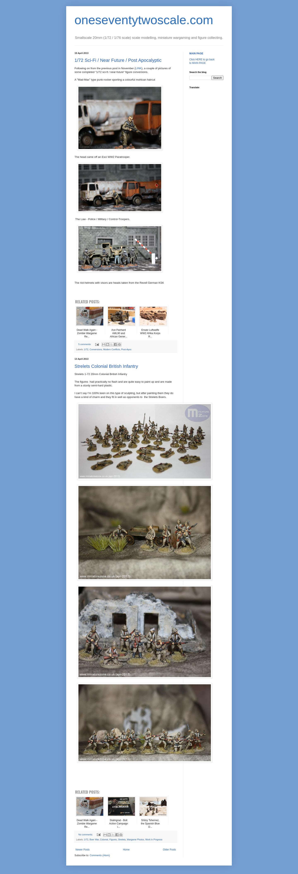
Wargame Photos (135, 839)
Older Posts (169, 849)
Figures (113, 839)
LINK (139, 68)
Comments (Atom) (100, 855)
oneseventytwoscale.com (143, 20)
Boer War (94, 839)
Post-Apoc (126, 349)
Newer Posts (83, 849)
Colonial (104, 839)
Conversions (96, 349)
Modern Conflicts (111, 349)
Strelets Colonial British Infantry (106, 366)
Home (126, 849)
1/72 (86, 349)
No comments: (86, 834)
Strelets (122, 839)
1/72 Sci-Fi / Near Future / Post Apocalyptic (118, 60)
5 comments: (85, 344)
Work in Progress (153, 839)
